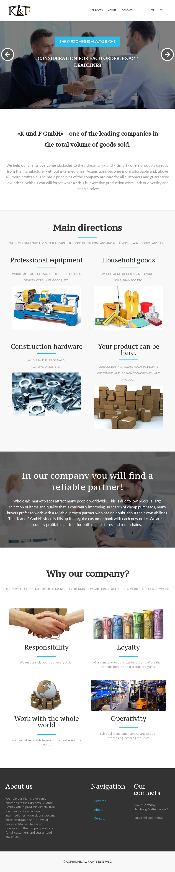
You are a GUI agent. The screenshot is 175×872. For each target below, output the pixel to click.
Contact (127, 10)
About (112, 10)
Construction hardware (46, 346)
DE (161, 10)
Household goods (128, 260)
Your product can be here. (128, 349)
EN (152, 10)
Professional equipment (46, 260)
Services (97, 10)
